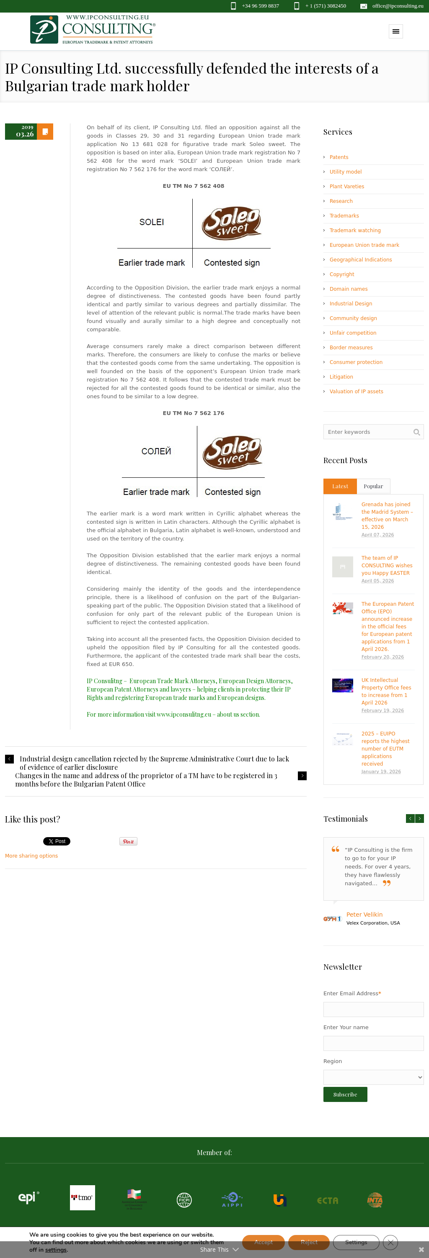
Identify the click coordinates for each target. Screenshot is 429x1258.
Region (332, 1061)
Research (341, 201)
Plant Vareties (347, 187)
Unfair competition (353, 333)
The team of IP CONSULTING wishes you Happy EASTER (387, 565)
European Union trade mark (364, 245)
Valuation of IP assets (356, 392)
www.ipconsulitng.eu (184, 714)
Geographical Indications (361, 260)
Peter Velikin (364, 914)
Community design (353, 318)
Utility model (346, 172)
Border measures (351, 348)
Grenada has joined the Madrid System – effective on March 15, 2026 (387, 516)
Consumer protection (356, 362)
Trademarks (344, 216)
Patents (339, 157)
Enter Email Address (352, 993)
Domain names (349, 289)
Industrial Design (351, 304)
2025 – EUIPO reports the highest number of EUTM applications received (386, 749)
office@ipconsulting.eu (398, 6)
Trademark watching (355, 230)
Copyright (342, 274)
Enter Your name (346, 1027)
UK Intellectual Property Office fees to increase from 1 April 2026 (386, 691)
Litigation (341, 377)
